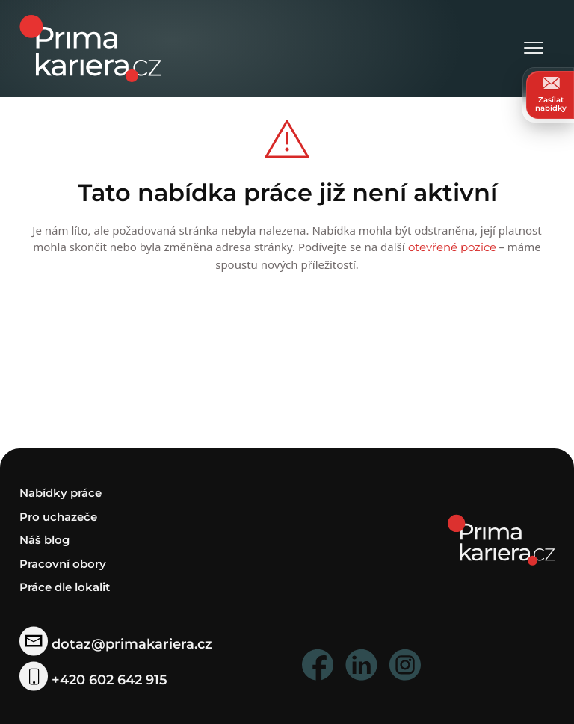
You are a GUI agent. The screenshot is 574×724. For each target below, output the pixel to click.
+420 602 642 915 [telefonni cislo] (93, 679)
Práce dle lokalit (64, 587)
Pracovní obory (62, 564)
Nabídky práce (60, 493)
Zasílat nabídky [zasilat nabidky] (551, 94)
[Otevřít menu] (534, 49)
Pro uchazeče (58, 517)
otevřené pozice (452, 247)
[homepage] (501, 539)
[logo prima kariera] (90, 47)
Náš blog (44, 540)
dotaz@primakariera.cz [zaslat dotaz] (115, 644)
